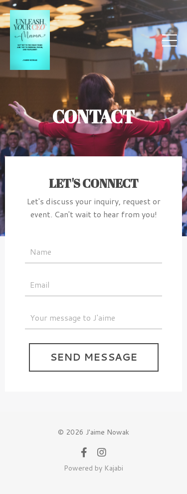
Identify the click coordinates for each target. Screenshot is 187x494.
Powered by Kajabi (93, 468)
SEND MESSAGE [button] (94, 357)
